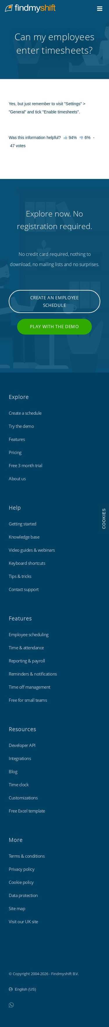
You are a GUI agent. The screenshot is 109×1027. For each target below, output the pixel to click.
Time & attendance (26, 647)
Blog (13, 771)
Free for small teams (28, 700)
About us (17, 478)
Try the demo (21, 426)
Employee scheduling (29, 634)
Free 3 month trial (25, 465)
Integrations (20, 758)
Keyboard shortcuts (27, 563)
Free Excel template (27, 811)
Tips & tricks (20, 576)
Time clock (18, 784)
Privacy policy (21, 869)
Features (17, 439)
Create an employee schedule (54, 301)
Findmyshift (19, 957)
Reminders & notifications (33, 674)
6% (85, 137)
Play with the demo (54, 326)
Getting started (22, 524)
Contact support (24, 589)
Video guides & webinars (32, 550)
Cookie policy (21, 882)
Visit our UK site (23, 921)
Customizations (23, 798)
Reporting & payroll (27, 661)
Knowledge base (24, 537)
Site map (17, 908)
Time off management (29, 687)
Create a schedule (25, 413)
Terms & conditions (26, 856)
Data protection (23, 895)
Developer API (22, 745)
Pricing (15, 452)
